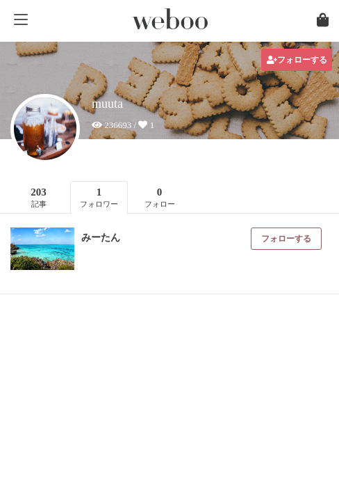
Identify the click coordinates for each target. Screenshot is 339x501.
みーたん (100, 237)
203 (39, 197)
